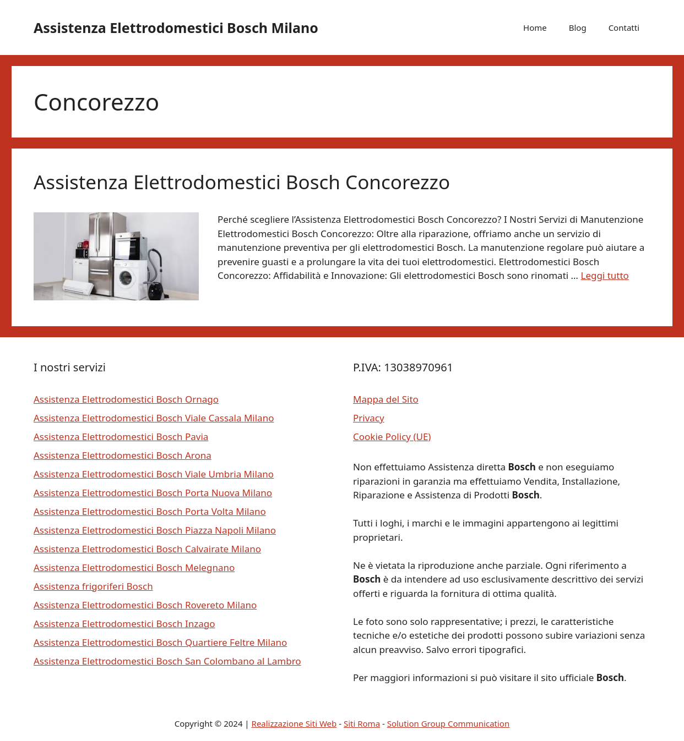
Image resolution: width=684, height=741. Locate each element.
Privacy (368, 417)
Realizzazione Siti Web (294, 723)
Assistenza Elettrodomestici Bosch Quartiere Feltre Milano (160, 642)
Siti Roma (362, 723)
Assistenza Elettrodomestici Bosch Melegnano (134, 567)
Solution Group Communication (448, 723)
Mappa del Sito (386, 399)
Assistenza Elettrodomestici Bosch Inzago (124, 623)
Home (535, 27)
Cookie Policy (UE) (392, 436)
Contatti (624, 27)
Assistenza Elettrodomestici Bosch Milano (176, 27)
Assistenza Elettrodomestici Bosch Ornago (126, 399)
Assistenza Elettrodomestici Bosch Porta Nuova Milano (153, 492)
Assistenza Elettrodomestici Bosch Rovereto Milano (145, 605)
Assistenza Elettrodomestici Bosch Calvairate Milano (147, 548)
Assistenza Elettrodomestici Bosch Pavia (121, 436)
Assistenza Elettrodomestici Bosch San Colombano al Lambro (167, 661)
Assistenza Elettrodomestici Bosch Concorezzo (242, 182)
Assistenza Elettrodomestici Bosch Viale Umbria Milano (154, 474)
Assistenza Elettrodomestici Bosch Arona (122, 455)
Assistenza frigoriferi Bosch (93, 586)
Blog (578, 27)
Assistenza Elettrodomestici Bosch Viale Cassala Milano (154, 417)
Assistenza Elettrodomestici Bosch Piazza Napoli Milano (155, 530)
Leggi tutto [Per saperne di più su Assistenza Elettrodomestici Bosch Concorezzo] (604, 275)
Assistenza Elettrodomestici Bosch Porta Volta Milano (150, 511)
